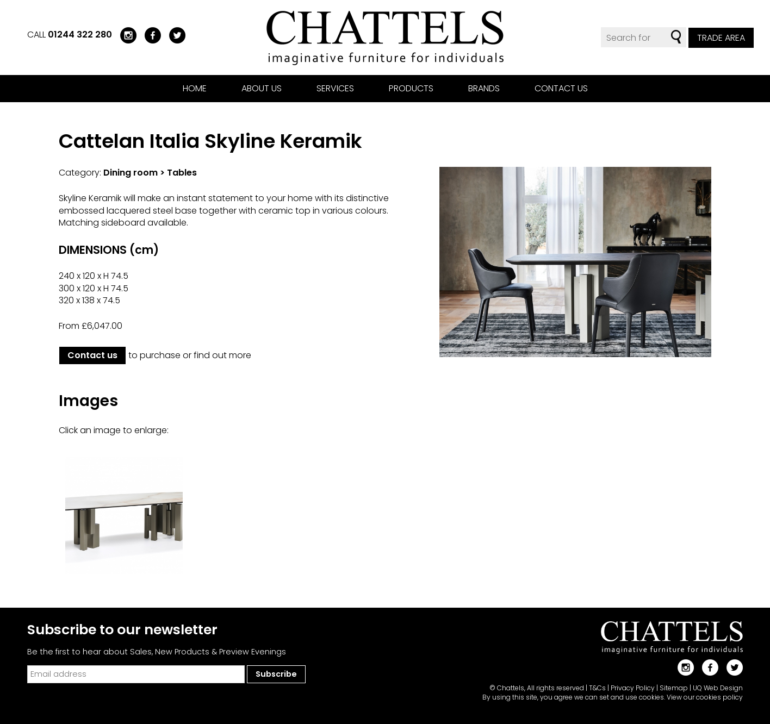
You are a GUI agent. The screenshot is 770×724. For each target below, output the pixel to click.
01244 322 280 (80, 34)
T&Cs (597, 687)
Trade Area (721, 38)
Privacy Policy (633, 687)
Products (411, 88)
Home (195, 88)
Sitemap (674, 687)
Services (335, 88)
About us (261, 88)
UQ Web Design (718, 687)
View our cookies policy (705, 697)
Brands (484, 88)
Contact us (561, 88)
